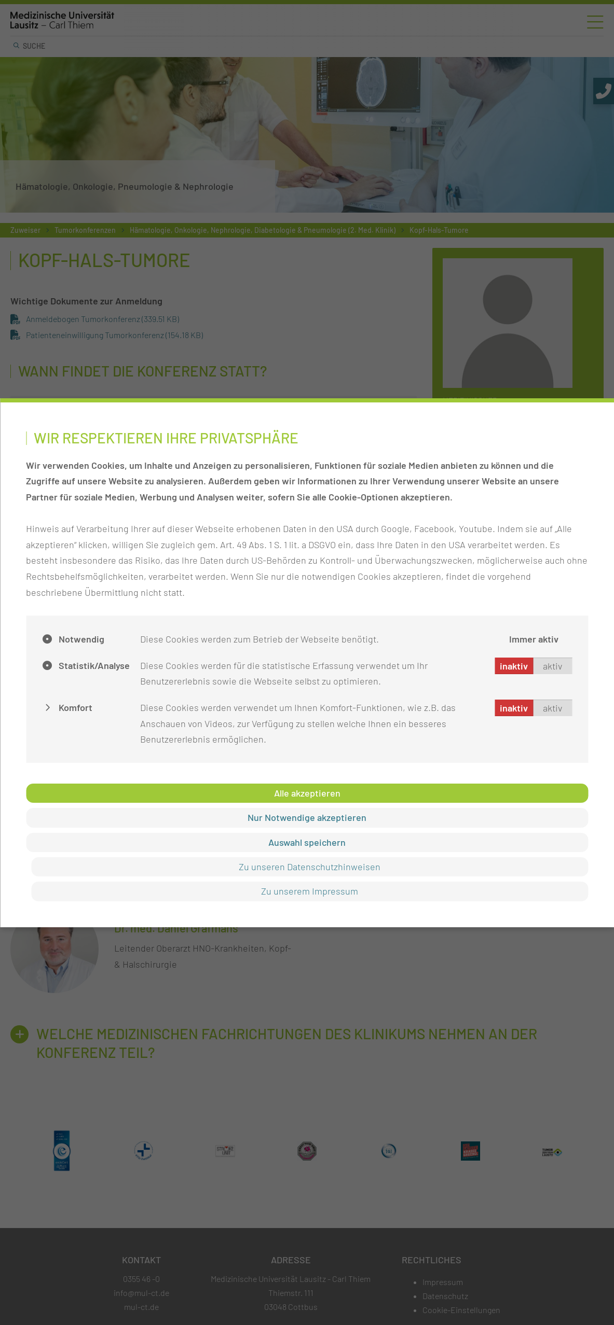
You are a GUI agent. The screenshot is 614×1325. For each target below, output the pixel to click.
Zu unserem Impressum (309, 891)
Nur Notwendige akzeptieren (307, 817)
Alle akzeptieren (307, 793)
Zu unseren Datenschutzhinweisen (309, 866)
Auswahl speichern (307, 842)
